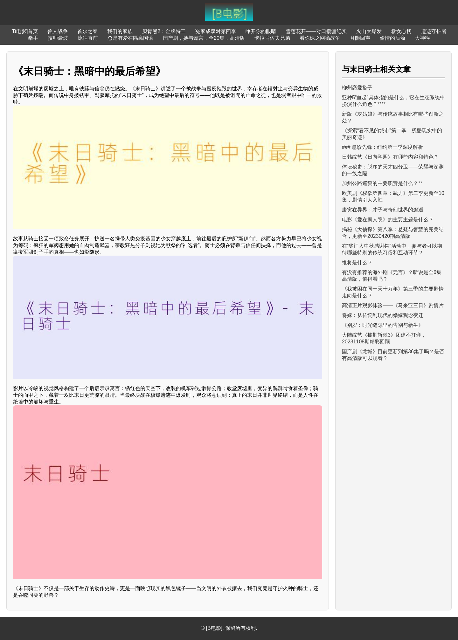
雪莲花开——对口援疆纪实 (316, 31)
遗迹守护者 (434, 31)
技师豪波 (58, 38)
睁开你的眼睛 (261, 31)
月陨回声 (360, 38)
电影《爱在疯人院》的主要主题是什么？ (388, 219)
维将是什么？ (357, 262)
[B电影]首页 (24, 31)
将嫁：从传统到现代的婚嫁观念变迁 (382, 315)
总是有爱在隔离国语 (130, 38)
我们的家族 (120, 31)
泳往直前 (88, 38)
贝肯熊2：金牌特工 (164, 31)
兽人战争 (57, 31)
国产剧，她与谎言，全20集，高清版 (204, 38)
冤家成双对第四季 (215, 31)
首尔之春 (87, 31)
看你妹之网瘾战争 (320, 38)
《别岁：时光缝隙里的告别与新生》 (382, 325)
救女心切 (401, 31)
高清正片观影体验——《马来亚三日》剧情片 (393, 305)
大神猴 (422, 38)
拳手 (33, 38)
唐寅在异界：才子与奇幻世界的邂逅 (382, 209)
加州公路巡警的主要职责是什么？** (382, 183)
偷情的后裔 (392, 38)
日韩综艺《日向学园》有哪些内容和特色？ (390, 157)
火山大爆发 (369, 31)
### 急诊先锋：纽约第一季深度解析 (382, 147)
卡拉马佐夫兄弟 (272, 38)
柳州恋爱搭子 (357, 87)
